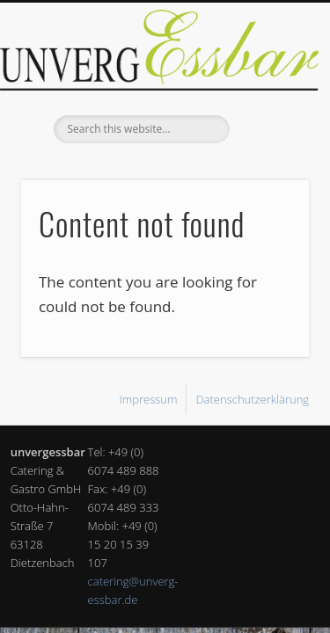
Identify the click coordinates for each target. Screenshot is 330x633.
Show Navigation (266, 157)
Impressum (148, 399)
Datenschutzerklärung (252, 399)
